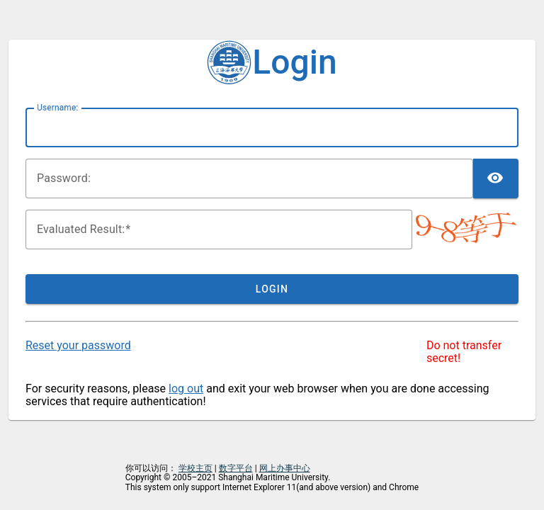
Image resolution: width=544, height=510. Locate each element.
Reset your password (78, 345)
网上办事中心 (284, 468)
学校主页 (195, 468)
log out (186, 388)
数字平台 (236, 468)
